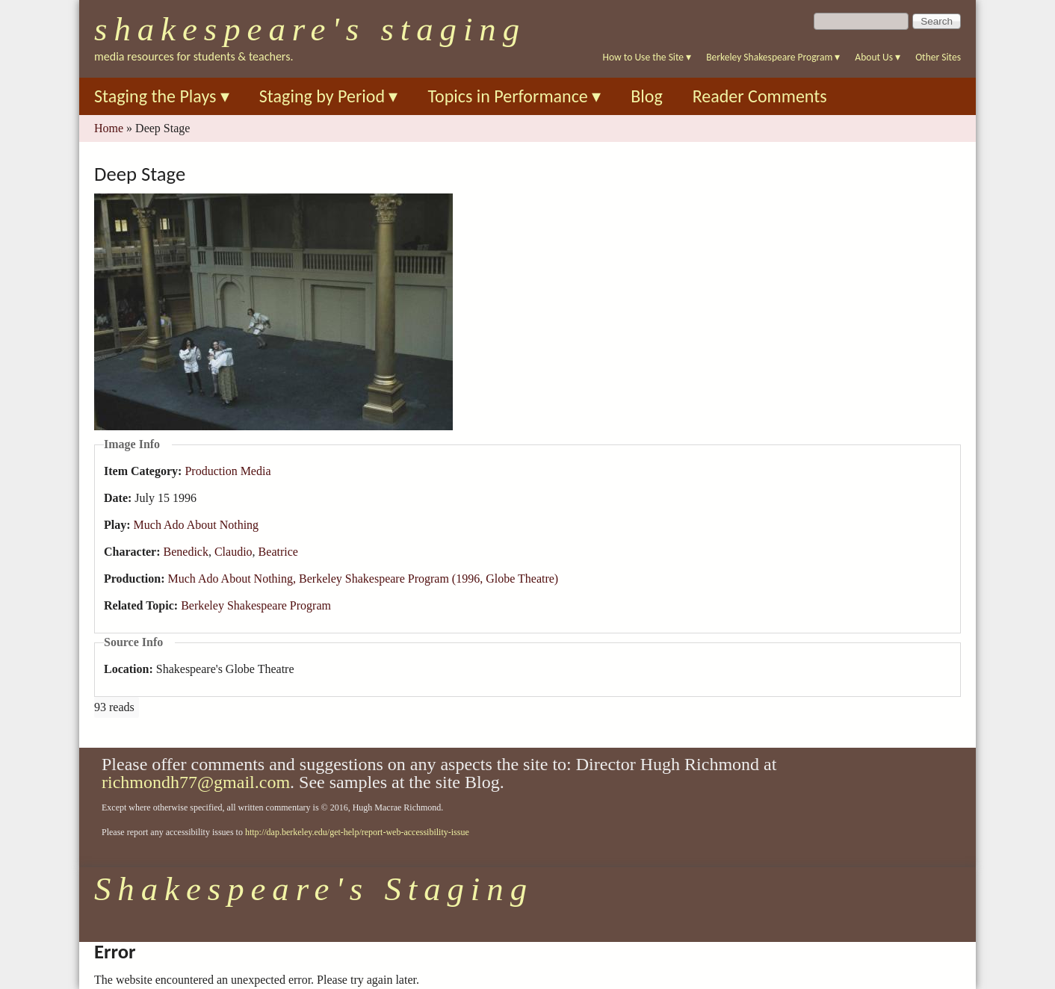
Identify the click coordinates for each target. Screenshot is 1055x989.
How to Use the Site (647, 57)
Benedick (186, 551)
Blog (647, 96)
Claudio (233, 551)
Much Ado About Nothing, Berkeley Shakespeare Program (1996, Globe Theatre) (362, 578)
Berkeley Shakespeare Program (773, 57)
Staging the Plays (161, 96)
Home (108, 128)
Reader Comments (760, 96)
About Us (877, 57)
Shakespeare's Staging (310, 29)
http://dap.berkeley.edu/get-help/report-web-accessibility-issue (357, 832)
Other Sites (938, 57)
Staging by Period (328, 96)
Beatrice (278, 551)
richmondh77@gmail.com (196, 782)
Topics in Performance (514, 96)
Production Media (227, 471)
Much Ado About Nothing (196, 524)
